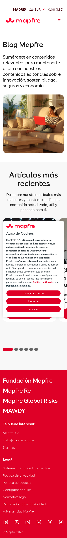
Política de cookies (17, 483)
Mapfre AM (11, 433)
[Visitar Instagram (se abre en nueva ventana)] (28, 522)
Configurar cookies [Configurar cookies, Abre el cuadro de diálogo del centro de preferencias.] (33, 293)
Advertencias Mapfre (18, 511)
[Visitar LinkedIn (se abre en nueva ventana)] (39, 522)
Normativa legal (15, 497)
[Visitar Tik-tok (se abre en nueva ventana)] (61, 522)
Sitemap (9, 447)
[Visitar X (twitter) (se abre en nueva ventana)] (50, 522)
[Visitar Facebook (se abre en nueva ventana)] (6, 522)
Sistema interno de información (26, 468)
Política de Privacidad (18, 285)
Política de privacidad (19, 475)
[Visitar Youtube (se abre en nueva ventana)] (17, 522)
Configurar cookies (17, 490)
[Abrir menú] (59, 21)
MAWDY (14, 410)
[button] (8, 349)
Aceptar (33, 309)
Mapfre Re (17, 390)
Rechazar (33, 301)
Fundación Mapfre (28, 380)
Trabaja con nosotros (18, 440)
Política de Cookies (43, 282)
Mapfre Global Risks (30, 400)
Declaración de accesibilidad (24, 504)
